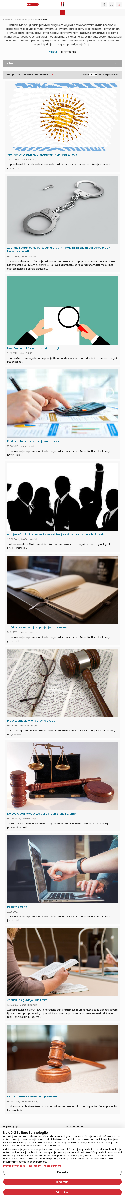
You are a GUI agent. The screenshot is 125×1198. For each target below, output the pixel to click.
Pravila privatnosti (14, 1165)
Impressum (34, 1165)
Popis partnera (52, 1165)
